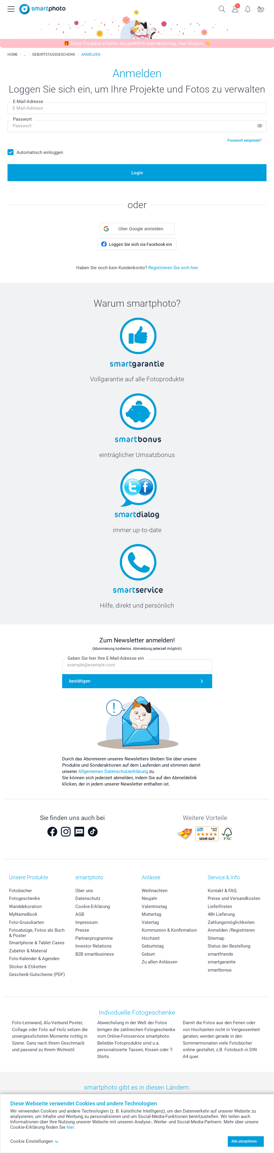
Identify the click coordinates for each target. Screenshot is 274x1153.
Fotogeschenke (24, 898)
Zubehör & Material (28, 951)
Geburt (148, 954)
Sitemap (216, 938)
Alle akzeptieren (244, 1141)
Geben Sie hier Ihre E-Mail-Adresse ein (106, 658)
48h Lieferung (221, 914)
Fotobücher (20, 890)
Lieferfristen (220, 906)
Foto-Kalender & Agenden (34, 958)
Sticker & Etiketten (27, 966)
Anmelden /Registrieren (231, 930)
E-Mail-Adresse (28, 101)
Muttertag (151, 914)
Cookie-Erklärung (92, 906)
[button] (137, 229)
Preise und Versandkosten (234, 898)
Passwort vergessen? (244, 140)
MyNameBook (23, 914)
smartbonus (220, 970)
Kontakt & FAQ (222, 890)
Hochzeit (151, 938)
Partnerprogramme (94, 938)
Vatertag (150, 922)
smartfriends (220, 954)
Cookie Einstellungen (34, 1141)
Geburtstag (153, 946)
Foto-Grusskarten (26, 922)
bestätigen (79, 681)
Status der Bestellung (229, 946)
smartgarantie (222, 962)
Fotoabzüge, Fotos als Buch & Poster (37, 932)
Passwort (22, 119)
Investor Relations (93, 946)
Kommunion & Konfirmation (169, 930)
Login (137, 172)
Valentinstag (154, 906)
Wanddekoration (25, 906)
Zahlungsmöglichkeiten (231, 922)
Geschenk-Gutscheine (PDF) (37, 974)
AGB (79, 914)
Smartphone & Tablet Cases (37, 942)
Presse (82, 930)
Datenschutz (87, 898)
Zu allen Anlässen (159, 962)
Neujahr (149, 898)
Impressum (86, 922)
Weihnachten (154, 890)
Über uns (84, 890)
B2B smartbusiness (94, 954)
